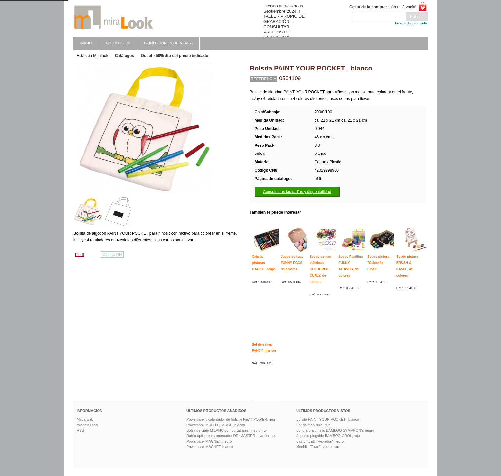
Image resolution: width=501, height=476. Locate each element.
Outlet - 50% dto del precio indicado (174, 55)
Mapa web (85, 419)
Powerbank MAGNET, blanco (209, 447)
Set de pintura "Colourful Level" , (378, 263)
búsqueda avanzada (411, 23)
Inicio (86, 43)
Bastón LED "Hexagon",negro (320, 441)
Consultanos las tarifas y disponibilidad (297, 192)
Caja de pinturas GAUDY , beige (263, 263)
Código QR (112, 254)
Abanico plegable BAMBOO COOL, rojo (328, 436)
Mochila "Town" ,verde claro (318, 447)
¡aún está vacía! (382, 7)
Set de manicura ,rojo (313, 425)
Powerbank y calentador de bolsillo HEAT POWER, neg (230, 419)
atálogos (118, 43)
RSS (80, 430)
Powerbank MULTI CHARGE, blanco (215, 425)
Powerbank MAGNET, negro (209, 441)
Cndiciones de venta (168, 43)
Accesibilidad (87, 425)
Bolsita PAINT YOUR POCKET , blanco (327, 419)
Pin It (79, 254)
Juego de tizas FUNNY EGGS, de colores (292, 263)
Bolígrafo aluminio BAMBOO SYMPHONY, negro (335, 430)
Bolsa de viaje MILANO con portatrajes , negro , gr (226, 430)
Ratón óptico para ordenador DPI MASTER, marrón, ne (230, 436)
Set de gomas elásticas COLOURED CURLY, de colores (320, 269)
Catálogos (124, 55)
